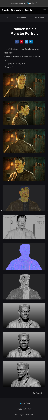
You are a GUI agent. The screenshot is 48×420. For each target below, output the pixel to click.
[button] (37, 393)
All (7, 18)
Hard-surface (39, 18)
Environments (21, 18)
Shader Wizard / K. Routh (17, 10)
